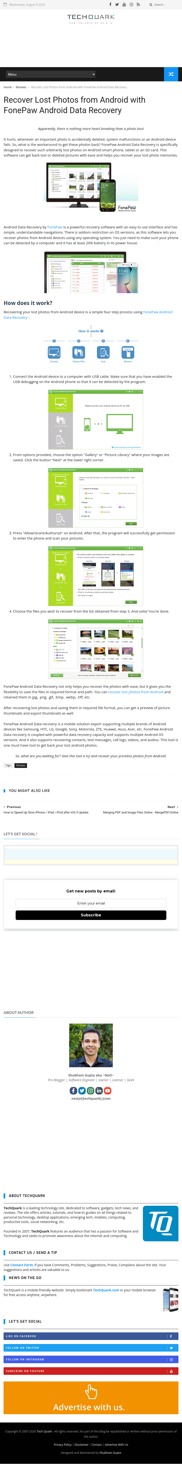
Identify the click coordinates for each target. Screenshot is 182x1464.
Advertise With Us (116, 1445)
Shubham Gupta (110, 1453)
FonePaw (54, 227)
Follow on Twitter (92, 1348)
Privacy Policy (63, 1445)
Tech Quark (44, 1432)
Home (8, 87)
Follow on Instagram (92, 1360)
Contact (96, 1445)
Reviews (21, 87)
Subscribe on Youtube (92, 1371)
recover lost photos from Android (136, 692)
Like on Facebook (92, 1337)
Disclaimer (82, 1445)
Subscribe (91, 915)
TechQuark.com (106, 1290)
